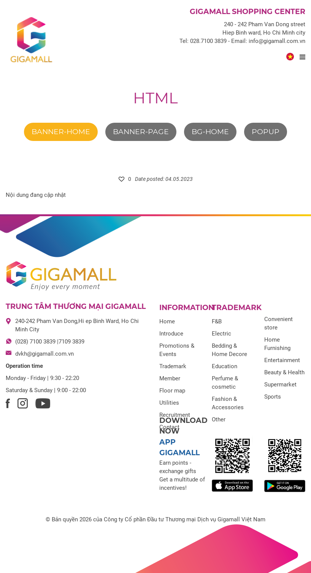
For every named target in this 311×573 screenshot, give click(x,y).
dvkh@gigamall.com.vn (44, 353)
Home (167, 321)
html (155, 98)
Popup (265, 131)
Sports (272, 396)
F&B (217, 321)
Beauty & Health (284, 372)
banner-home (61, 131)
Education (224, 366)
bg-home (210, 131)
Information (186, 307)
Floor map (172, 390)
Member (169, 378)
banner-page (141, 131)
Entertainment (282, 360)
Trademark (172, 366)
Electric (221, 333)
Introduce (171, 333)
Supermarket (280, 384)
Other (218, 419)
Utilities (169, 402)
